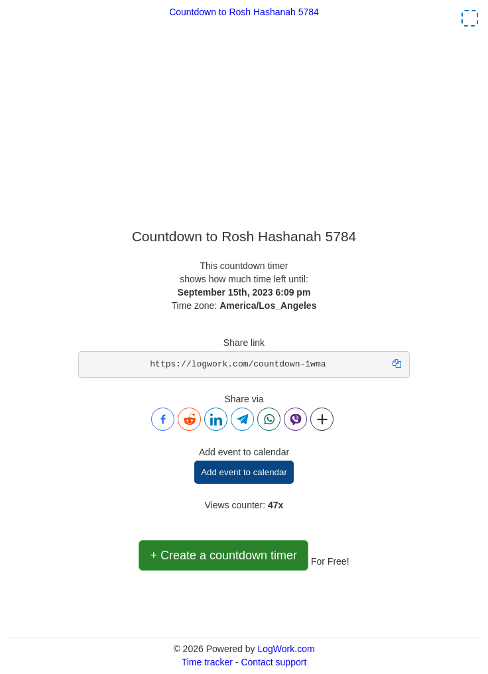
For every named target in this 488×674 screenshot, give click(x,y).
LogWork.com (285, 649)
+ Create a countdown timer (223, 555)
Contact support (273, 662)
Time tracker (207, 662)
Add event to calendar (244, 472)
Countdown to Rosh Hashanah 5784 (244, 12)
